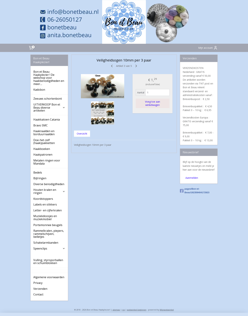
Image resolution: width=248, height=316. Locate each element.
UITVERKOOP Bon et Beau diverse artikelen (49, 107)
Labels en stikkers (45, 204)
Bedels (37, 172)
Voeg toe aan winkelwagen (152, 103)
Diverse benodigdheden (48, 184)
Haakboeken (41, 149)
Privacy (38, 283)
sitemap (116, 309)
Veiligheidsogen (43, 254)
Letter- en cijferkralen (47, 210)
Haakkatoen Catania (46, 119)
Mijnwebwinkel (167, 309)
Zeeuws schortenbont (47, 98)
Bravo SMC (40, 125)
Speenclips (49, 248)
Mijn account (208, 48)
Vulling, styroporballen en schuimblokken (48, 261)
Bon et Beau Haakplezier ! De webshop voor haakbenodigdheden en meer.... (48, 78)
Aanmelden (191, 177)
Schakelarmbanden (45, 243)
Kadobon (39, 90)
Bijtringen (39, 178)
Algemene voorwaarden (48, 277)
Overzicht (82, 133)
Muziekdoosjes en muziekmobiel (45, 217)
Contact (38, 294)
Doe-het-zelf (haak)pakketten (44, 141)
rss (123, 309)
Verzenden (40, 289)
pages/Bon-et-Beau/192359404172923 (194, 191)
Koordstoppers (43, 199)
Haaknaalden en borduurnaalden (44, 132)
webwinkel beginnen (136, 309)
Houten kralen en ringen (49, 191)
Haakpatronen (42, 154)
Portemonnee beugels (47, 225)
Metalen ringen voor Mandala (46, 162)
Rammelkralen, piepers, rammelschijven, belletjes (48, 234)
